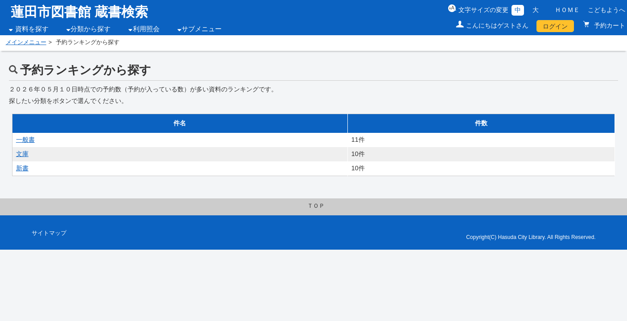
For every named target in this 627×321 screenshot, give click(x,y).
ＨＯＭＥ (567, 9)
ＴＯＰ (316, 206)
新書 (22, 168)
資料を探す (32, 29)
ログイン (555, 26)
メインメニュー (26, 42)
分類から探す (90, 29)
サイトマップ (49, 233)
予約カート (608, 25)
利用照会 (146, 29)
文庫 (22, 153)
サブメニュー (202, 29)
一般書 (25, 139)
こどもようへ (606, 9)
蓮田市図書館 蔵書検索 (79, 11)
